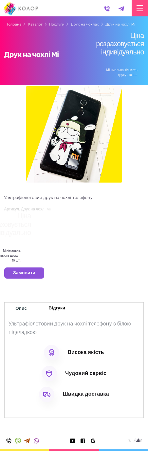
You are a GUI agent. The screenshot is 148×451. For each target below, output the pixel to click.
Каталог (35, 24)
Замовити (24, 273)
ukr (139, 440)
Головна (14, 24)
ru (129, 440)
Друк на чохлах (85, 24)
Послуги (57, 24)
